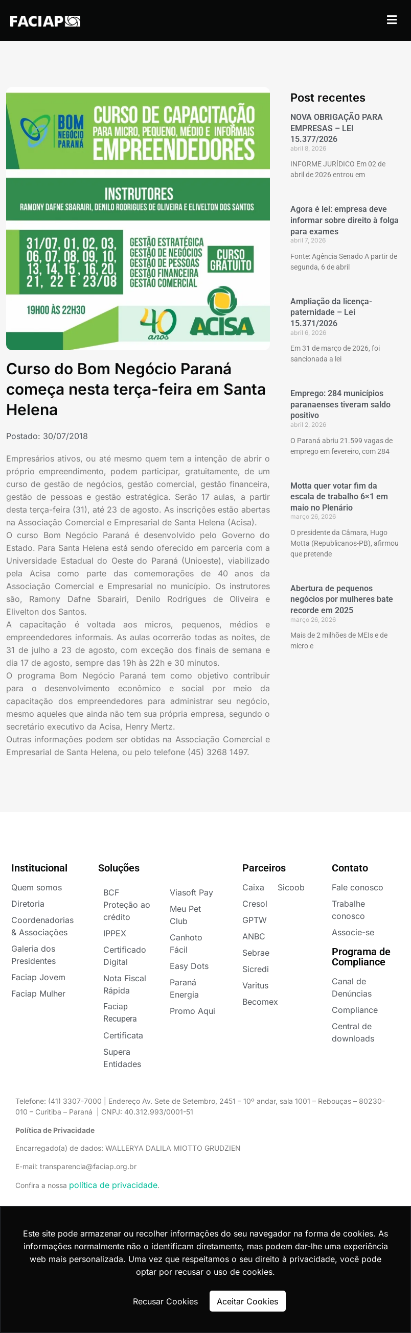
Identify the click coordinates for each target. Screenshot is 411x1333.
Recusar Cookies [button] (165, 1301)
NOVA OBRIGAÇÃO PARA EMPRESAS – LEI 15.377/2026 (336, 128)
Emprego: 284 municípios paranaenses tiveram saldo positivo (340, 404)
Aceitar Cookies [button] (247, 1301)
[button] (392, 19)
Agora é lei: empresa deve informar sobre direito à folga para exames (344, 220)
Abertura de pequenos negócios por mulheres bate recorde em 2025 (341, 599)
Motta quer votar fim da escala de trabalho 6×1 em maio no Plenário (339, 497)
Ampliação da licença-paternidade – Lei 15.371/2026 (331, 312)
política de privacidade (113, 1185)
